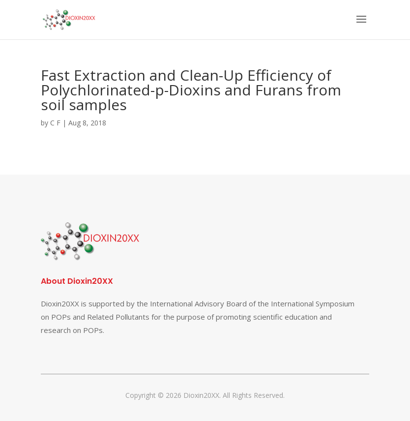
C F (55, 122)
